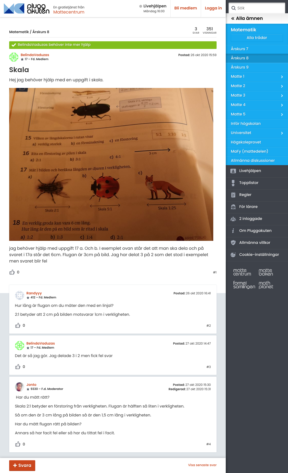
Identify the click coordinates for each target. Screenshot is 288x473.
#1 (215, 273)
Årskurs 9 (239, 67)
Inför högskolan (246, 123)
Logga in (213, 8)
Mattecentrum (68, 12)
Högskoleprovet (246, 142)
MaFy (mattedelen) (249, 151)
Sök (233, 8)
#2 (208, 326)
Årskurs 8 (40, 31)
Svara (24, 465)
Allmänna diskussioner (253, 160)
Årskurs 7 (239, 49)
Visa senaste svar (202, 465)
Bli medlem (185, 8)
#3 (208, 367)
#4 (208, 444)
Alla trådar (257, 38)
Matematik (19, 31)
